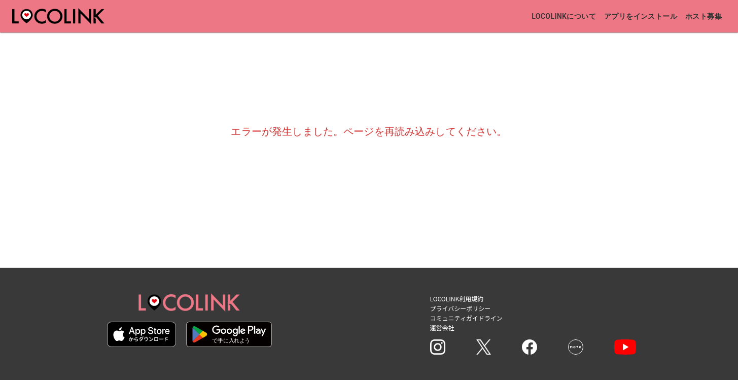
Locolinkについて (564, 16)
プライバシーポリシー (460, 308)
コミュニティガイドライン (466, 318)
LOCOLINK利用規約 (457, 298)
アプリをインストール (640, 16)
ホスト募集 (703, 16)
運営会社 (442, 327)
